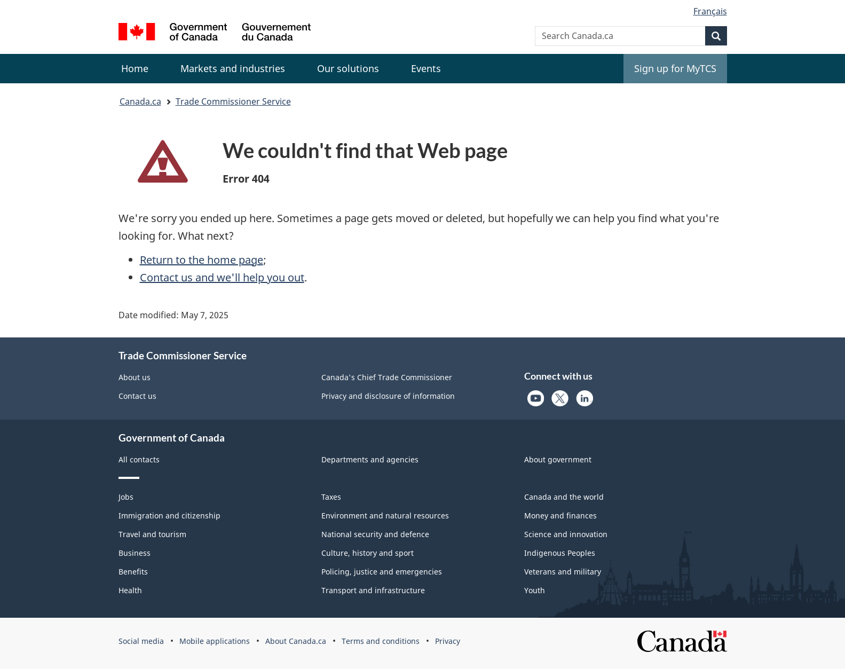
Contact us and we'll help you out (222, 277)
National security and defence (375, 534)
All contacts (139, 459)
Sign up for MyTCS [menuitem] (675, 68)
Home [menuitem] (134, 68)
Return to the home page (201, 260)
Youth (534, 590)
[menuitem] (233, 68)
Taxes (331, 497)
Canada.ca (140, 101)
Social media (141, 641)
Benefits (133, 571)
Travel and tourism (152, 534)
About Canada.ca (295, 641)
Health (130, 590)
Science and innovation (565, 534)
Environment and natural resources (385, 515)
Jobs (126, 497)
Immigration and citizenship (169, 515)
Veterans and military (562, 571)
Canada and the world (564, 497)
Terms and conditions (381, 641)
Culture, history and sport (367, 553)
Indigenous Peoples (559, 553)
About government (557, 459)
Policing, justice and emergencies (381, 571)
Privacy (447, 641)
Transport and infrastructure (373, 590)
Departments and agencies (369, 459)
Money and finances (560, 515)
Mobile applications (214, 641)
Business (135, 553)
